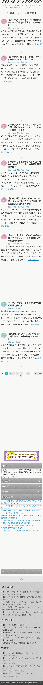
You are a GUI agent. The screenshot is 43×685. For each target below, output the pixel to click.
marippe (12, 655)
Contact (30, 13)
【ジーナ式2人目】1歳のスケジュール (16, 673)
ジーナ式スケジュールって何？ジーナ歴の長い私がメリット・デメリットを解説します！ (24, 127)
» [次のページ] (35, 373)
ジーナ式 (13, 28)
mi (10, 676)
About (20, 13)
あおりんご (13, 663)
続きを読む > (8, 82)
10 (28, 373)
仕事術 (12, 308)
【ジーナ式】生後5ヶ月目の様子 (14, 625)
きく (22, 671)
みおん (11, 671)
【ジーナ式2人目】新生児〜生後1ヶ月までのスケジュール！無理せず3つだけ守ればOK (24, 238)
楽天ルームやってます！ (10, 477)
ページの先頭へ (21, 579)
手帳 (19, 308)
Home (12, 13)
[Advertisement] (21, 101)
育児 (18, 62)
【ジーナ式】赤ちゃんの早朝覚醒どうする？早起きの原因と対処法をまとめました (24, 22)
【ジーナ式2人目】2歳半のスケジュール (17, 653)
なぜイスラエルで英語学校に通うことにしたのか (20, 643)
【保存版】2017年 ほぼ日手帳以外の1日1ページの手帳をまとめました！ (24, 336)
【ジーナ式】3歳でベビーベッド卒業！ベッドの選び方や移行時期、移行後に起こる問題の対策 (24, 201)
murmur (5, 655)
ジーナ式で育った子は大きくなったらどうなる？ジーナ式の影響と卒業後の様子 (24, 164)
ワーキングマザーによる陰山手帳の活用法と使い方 (19, 530)
